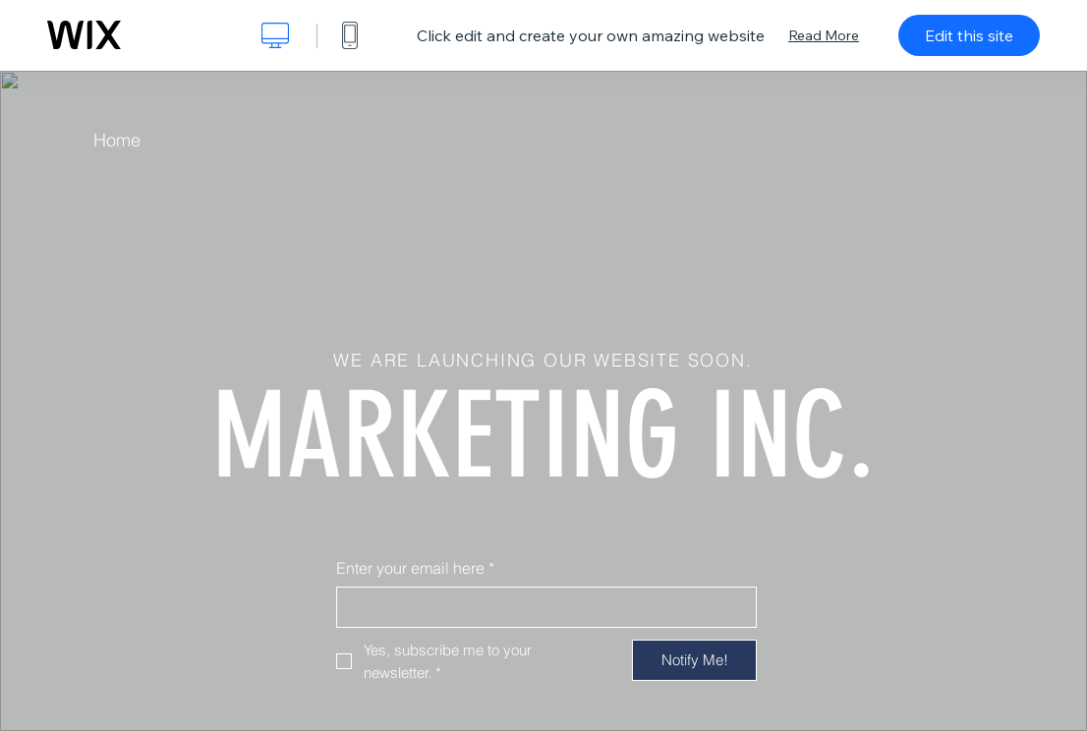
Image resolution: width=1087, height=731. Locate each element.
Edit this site (969, 35)
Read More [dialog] (823, 35)
